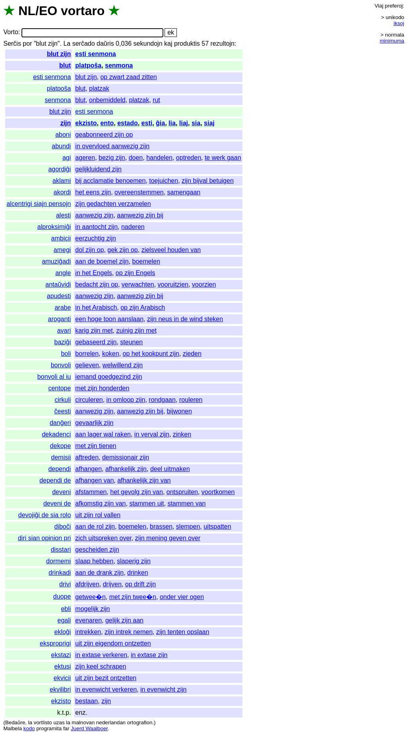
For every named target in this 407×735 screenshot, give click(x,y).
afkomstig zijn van (100, 503)
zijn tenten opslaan (182, 631)
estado (127, 123)
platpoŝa (88, 65)
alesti (63, 215)
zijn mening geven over (168, 538)
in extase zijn (149, 655)
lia (172, 123)
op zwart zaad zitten (128, 77)
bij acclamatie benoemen (110, 180)
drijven (112, 584)
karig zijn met (93, 330)
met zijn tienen (95, 445)
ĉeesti (62, 411)
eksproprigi (55, 643)
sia (196, 123)
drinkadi (59, 572)
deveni (61, 492)
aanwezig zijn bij (140, 215)
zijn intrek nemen (129, 631)
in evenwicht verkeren (106, 689)
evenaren (88, 620)
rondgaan (162, 399)
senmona (119, 65)
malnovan (83, 722)
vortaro (83, 11)
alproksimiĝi (54, 226)
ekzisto (86, 123)
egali (64, 620)
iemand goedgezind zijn (108, 376)
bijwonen (179, 411)
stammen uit (146, 503)
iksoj (398, 23)
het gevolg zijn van (136, 492)
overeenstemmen (139, 192)
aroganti (59, 319)
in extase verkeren (101, 655)
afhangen (88, 468)
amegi (62, 249)
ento (107, 123)
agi (66, 157)
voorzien (204, 284)
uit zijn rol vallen (97, 515)
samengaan (184, 192)
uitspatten (217, 526)
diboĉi (62, 526)
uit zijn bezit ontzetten (105, 678)
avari (64, 330)
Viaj (378, 6)
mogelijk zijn (92, 608)
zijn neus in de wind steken (185, 319)
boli (66, 353)
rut (156, 100)
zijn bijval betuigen (208, 180)
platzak (99, 88)
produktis (187, 43)
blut (65, 65)
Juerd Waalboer (89, 728)
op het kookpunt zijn (151, 353)
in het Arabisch (96, 307)
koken (110, 353)
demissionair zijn (125, 457)
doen (136, 157)
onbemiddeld (107, 100)
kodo (29, 728)
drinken (137, 572)
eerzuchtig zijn (95, 238)
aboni (63, 134)
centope (59, 388)
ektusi (62, 666)
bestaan (86, 701)
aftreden (87, 457)
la (30, 722)
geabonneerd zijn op (104, 134)
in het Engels (93, 273)
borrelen (87, 353)
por (27, 43)
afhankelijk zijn (126, 468)
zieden (192, 353)
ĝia (160, 123)
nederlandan (111, 722)
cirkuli (62, 399)
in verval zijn (151, 434)
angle (63, 273)
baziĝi (62, 342)
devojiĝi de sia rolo (44, 515)
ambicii (61, 238)
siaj (209, 123)
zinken (182, 434)
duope (62, 596)
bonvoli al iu (54, 376)
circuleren (89, 399)
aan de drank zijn (99, 572)
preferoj (394, 6)
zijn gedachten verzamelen (113, 203)
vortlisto (43, 722)
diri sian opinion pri (44, 538)
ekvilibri (60, 689)
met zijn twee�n (132, 596)
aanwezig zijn (94, 215)
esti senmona (95, 53)
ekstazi (61, 655)
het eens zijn (93, 192)
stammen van (186, 503)
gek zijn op (122, 249)
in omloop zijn (126, 399)
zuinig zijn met (136, 330)
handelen (159, 157)
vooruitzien (173, 284)
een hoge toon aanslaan (109, 319)
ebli (66, 608)
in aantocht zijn (96, 226)
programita (49, 728)
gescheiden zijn (97, 549)
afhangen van (94, 480)
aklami (61, 180)
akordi (62, 192)
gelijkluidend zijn (98, 169)
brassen (161, 526)
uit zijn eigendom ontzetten (113, 643)
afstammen (91, 492)
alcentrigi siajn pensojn (38, 203)
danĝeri (60, 422)
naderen (133, 226)
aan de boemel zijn (101, 261)
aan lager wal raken (103, 434)
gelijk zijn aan (124, 620)
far (66, 728)
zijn (65, 123)
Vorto (10, 32)
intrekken (88, 631)
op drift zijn (140, 584)
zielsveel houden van (171, 249)
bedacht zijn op (96, 284)
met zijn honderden (102, 388)
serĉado (83, 43)
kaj (168, 43)
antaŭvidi (58, 284)
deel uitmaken (170, 468)
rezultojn (223, 43)
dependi (59, 468)
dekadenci (56, 434)
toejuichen (163, 180)
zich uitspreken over (103, 538)
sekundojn (148, 43)
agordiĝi (59, 169)
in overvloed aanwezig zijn (112, 146)
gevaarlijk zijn (94, 422)
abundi (61, 146)
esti (147, 123)
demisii (61, 457)
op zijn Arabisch (142, 307)
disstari (61, 549)
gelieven (87, 365)
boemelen (146, 261)
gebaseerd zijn (95, 342)
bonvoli (61, 365)
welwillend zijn (123, 365)
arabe (62, 307)
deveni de (57, 503)
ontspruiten (182, 492)
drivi (65, 584)
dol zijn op (89, 249)
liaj (183, 123)
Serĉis (12, 43)
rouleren (191, 399)
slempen (188, 526)
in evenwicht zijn (163, 689)
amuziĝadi (56, 261)
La (66, 43)
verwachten (138, 284)
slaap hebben (94, 561)
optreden (188, 157)
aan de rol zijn (95, 526)
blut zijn (59, 53)
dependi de (55, 480)
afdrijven (87, 584)
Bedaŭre (15, 722)
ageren (85, 157)
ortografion (140, 722)
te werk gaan (223, 157)
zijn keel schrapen (100, 666)
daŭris (105, 43)
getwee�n (90, 596)
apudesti (59, 296)
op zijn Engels (135, 273)
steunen (131, 342)
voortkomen (218, 492)
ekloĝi (62, 631)
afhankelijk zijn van (144, 480)
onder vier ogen (182, 596)
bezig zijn (112, 157)
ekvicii (62, 678)
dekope (60, 445)
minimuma (392, 41)
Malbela (12, 728)
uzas (58, 722)
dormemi (58, 561)
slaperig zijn (133, 561)
